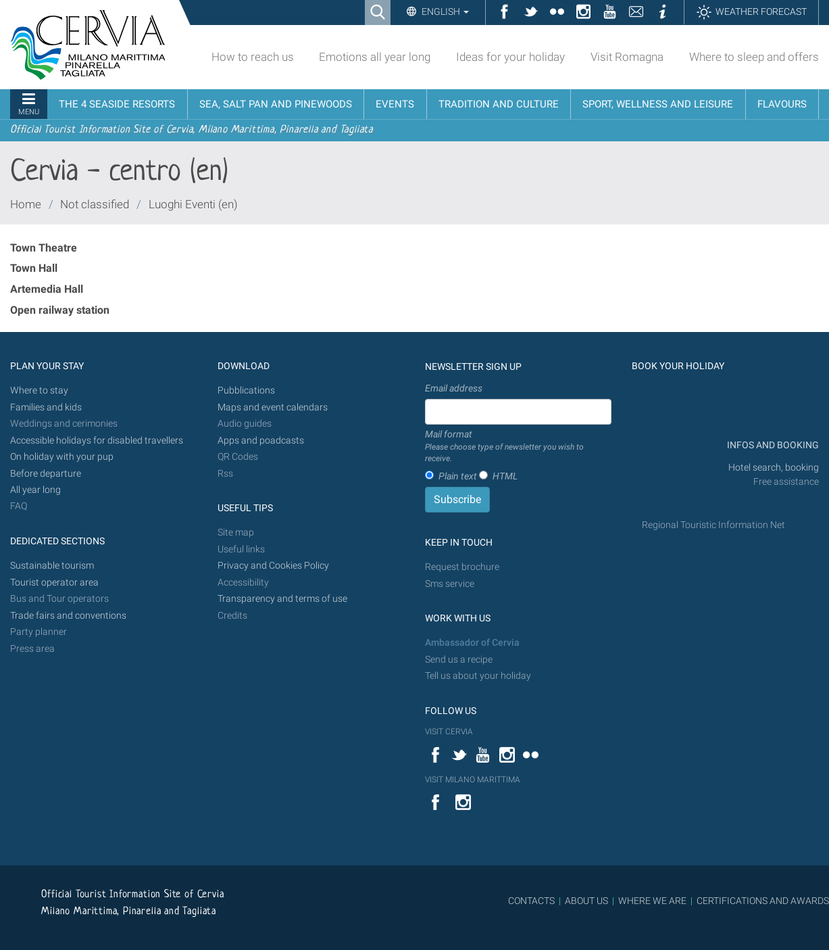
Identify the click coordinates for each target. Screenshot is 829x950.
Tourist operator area (54, 582)
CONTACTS (531, 900)
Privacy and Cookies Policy (273, 565)
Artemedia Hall (46, 289)
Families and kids (46, 407)
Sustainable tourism (52, 565)
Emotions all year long (374, 57)
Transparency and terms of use (282, 598)
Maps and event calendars (273, 407)
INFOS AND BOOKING (772, 445)
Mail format (518, 447)
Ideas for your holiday (510, 57)
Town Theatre (43, 247)
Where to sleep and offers (754, 57)
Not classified (94, 204)
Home (25, 204)
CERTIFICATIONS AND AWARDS (763, 900)
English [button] (444, 11)
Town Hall (33, 268)
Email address (453, 388)
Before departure (45, 473)
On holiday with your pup (62, 456)
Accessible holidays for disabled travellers (96, 440)
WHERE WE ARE (652, 900)
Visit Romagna (627, 57)
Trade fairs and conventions (68, 615)
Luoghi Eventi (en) (193, 204)
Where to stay (39, 390)
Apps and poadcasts (261, 440)
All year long (35, 490)
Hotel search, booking (773, 467)
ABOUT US (586, 900)
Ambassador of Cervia (472, 642)
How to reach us (252, 57)
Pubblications (246, 390)
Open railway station (59, 310)
